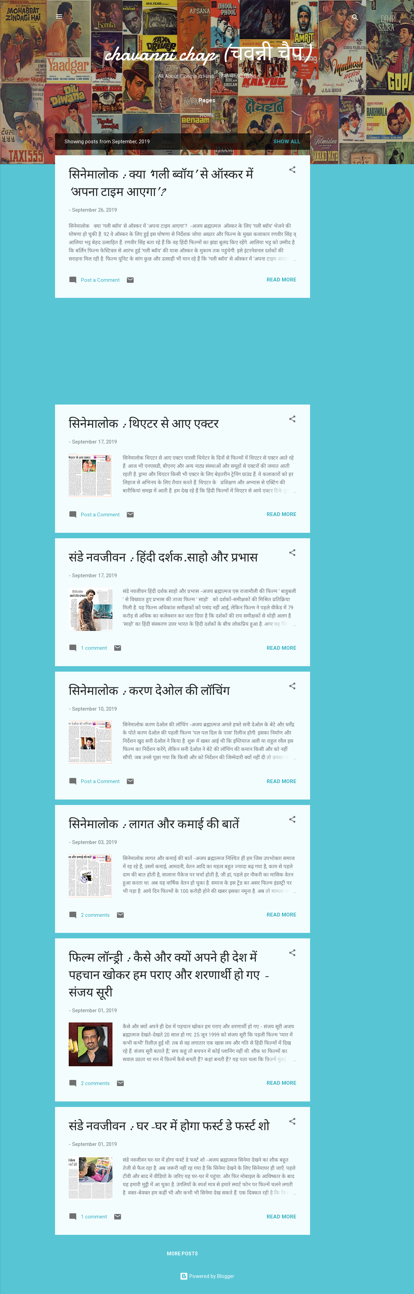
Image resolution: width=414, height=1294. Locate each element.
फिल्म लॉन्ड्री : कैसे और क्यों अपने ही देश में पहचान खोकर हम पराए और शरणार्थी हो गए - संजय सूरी (169, 975)
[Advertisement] (337, 236)
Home (207, 115)
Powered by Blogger (207, 1276)
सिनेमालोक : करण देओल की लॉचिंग (149, 691)
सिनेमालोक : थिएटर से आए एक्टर (144, 423)
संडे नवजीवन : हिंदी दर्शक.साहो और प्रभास (163, 557)
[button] (292, 171)
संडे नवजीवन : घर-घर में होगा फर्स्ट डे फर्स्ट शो (169, 1126)
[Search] (355, 18)
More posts (182, 1253)
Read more (281, 280)
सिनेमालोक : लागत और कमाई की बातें (154, 824)
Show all (287, 141)
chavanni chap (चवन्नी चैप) (207, 53)
